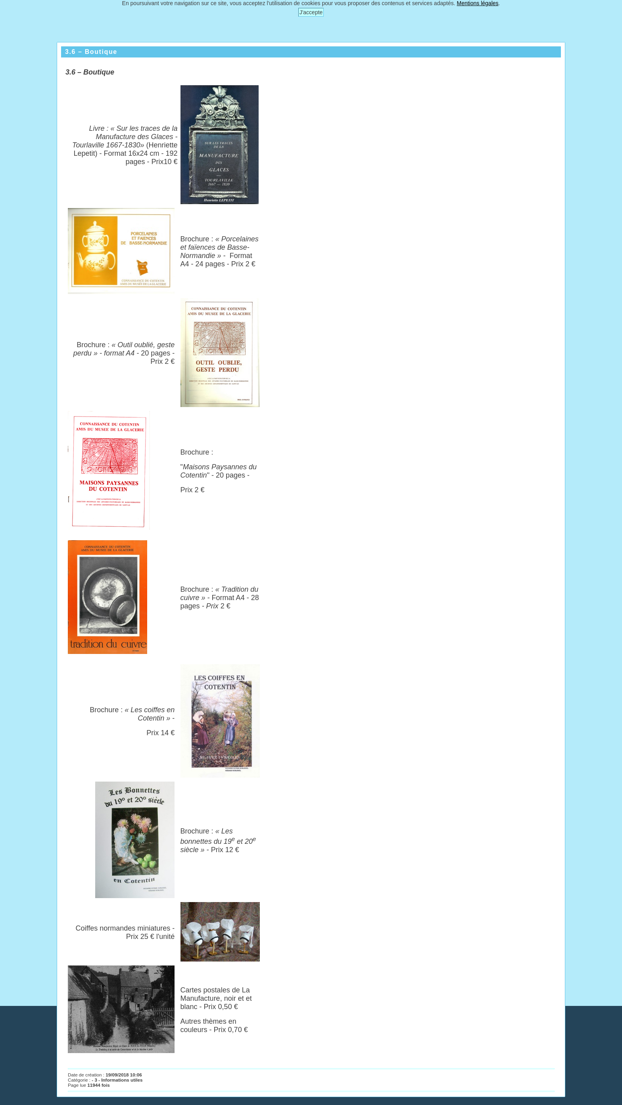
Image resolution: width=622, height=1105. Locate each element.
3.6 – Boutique (91, 51)
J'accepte (311, 12)
